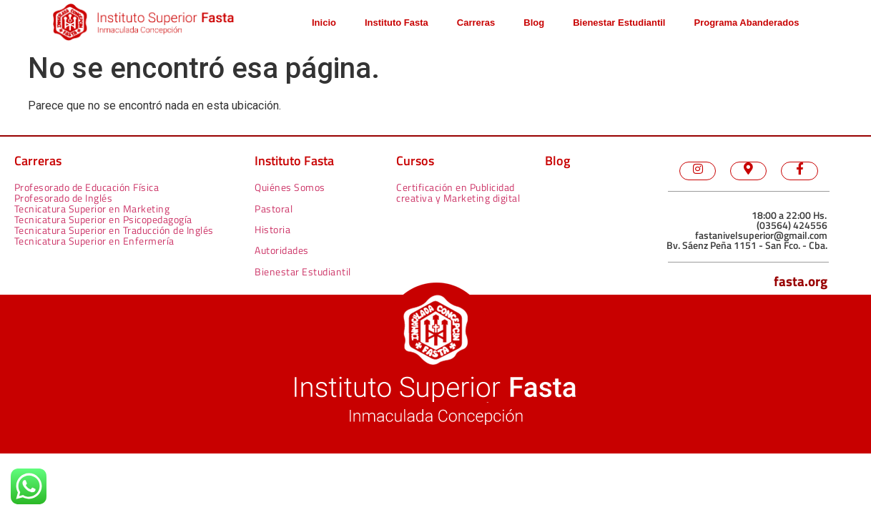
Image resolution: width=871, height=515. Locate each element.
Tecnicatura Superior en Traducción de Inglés (114, 229)
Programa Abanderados (746, 22)
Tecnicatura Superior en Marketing (92, 208)
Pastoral (273, 208)
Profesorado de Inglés (63, 197)
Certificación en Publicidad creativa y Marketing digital (458, 192)
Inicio (324, 22)
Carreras (476, 22)
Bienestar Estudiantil (619, 22)
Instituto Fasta (396, 22)
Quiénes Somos (290, 187)
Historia (272, 229)
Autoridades (282, 250)
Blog (533, 22)
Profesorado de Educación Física (86, 187)
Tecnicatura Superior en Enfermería (94, 240)
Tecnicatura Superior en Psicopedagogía (103, 219)
